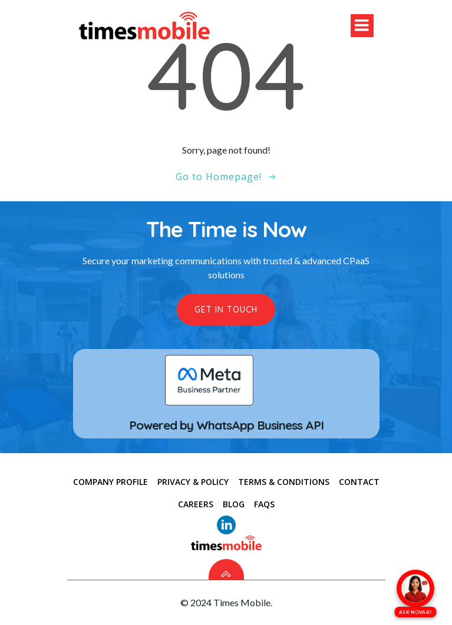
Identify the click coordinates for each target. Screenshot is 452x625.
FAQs (264, 504)
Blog (234, 504)
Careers (195, 504)
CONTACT (359, 481)
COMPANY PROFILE (110, 481)
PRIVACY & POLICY (193, 481)
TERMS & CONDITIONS (283, 481)
